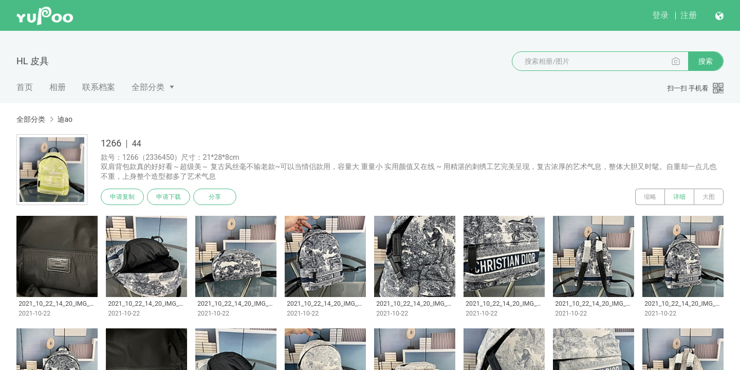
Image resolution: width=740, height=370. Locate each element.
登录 (660, 15)
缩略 (650, 196)
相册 (57, 87)
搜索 (705, 61)
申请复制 (122, 196)
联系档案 (98, 87)
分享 (215, 196)
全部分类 (148, 87)
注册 (688, 15)
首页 (24, 87)
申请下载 (168, 196)
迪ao (64, 119)
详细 (679, 196)
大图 (708, 196)
